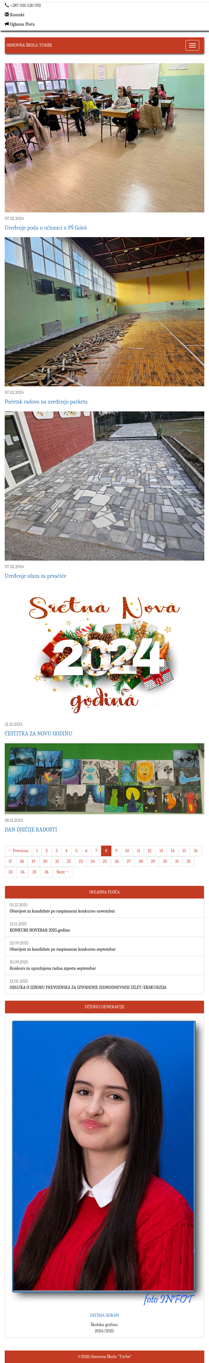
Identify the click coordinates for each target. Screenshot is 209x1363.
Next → (62, 872)
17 (10, 861)
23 (81, 861)
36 (46, 872)
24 (93, 861)
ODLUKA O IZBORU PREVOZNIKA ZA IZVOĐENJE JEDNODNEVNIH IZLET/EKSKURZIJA (88, 987)
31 (177, 861)
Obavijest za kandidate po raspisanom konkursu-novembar (62, 911)
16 (196, 850)
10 (127, 850)
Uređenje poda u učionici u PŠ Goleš (46, 228)
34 (22, 872)
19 (33, 861)
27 (129, 861)
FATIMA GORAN (104, 1315)
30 (165, 861)
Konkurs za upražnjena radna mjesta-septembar (53, 968)
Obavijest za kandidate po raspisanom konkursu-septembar (63, 949)
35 (34, 872)
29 (153, 861)
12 (150, 850)
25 (105, 861)
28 (141, 861)
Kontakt (14, 15)
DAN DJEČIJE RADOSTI (31, 829)
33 (10, 872)
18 (22, 861)
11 (138, 850)
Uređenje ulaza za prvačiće (35, 576)
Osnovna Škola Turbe (29, 45)
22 (69, 861)
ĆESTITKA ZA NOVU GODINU (38, 733)
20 (45, 861)
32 (188, 861)
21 (57, 861)
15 (184, 850)
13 (161, 850)
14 (172, 850)
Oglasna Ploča (20, 24)
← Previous (18, 850)
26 (117, 861)
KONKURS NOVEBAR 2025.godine (40, 930)
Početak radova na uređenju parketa (46, 402)
